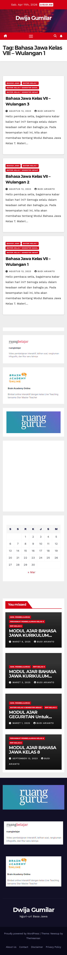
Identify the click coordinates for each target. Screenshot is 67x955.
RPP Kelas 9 (16, 626)
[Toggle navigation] (31, 36)
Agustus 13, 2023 (20, 111)
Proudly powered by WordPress (22, 933)
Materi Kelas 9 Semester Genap (26, 707)
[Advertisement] (33, 476)
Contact (23, 947)
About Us (11, 947)
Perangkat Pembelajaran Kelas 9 (27, 621)
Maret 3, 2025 (22, 682)
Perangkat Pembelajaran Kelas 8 (27, 738)
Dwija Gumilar (33, 18)
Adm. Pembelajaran (20, 617)
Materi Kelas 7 (30, 83)
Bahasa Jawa (13, 83)
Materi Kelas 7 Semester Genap (22, 92)
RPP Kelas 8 (16, 743)
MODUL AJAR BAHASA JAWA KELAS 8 (32, 750)
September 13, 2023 (26, 758)
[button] (55, 36)
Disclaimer (37, 947)
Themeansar (33, 938)
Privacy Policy (53, 947)
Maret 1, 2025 (22, 723)
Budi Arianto (44, 111)
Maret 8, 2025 (22, 641)
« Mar (31, 572)
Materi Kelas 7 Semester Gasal (22, 88)
